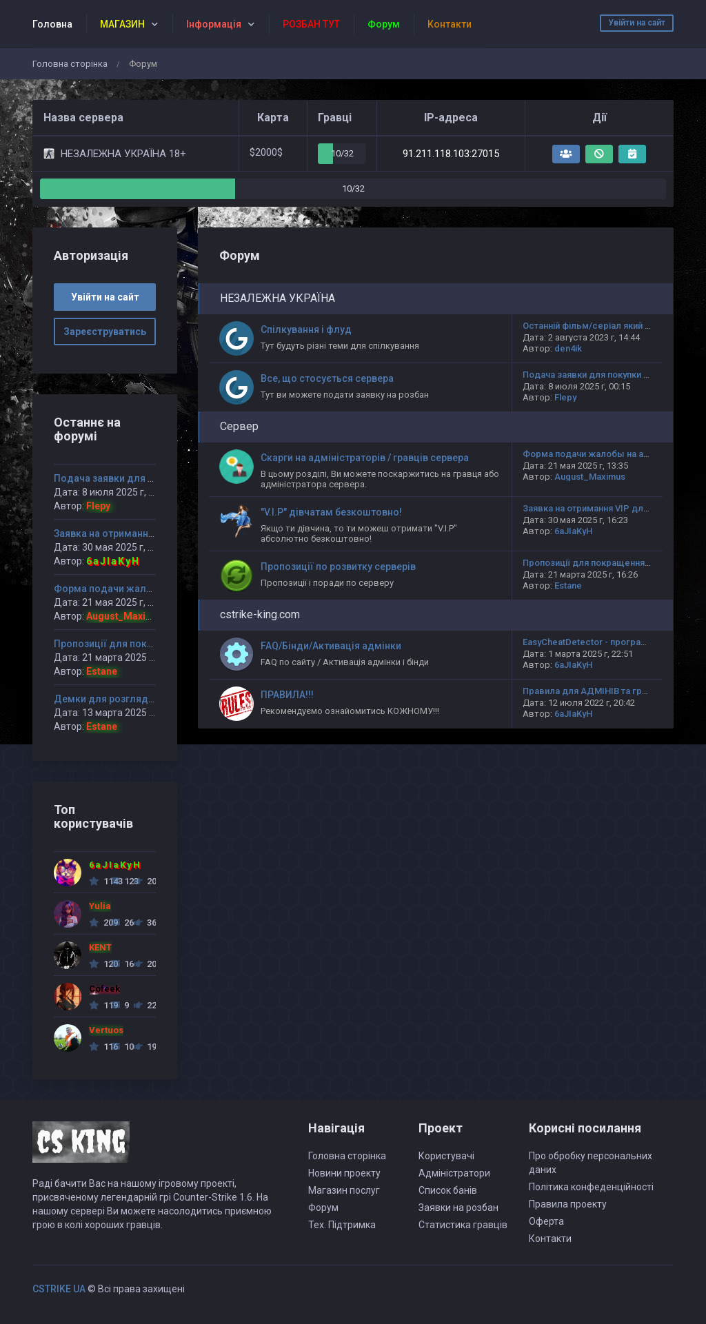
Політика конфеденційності (591, 1186)
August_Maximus (589, 476)
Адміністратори (454, 1173)
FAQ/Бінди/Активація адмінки (331, 645)
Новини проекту (344, 1173)
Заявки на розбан (458, 1207)
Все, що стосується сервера (327, 378)
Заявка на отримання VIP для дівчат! (601, 508)
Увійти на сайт (636, 23)
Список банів (447, 1190)
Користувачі (446, 1155)
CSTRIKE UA (58, 1288)
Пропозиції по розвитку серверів (338, 566)
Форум (323, 1207)
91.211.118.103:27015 (451, 153)
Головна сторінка (70, 64)
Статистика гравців (462, 1224)
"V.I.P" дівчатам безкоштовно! (331, 512)
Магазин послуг (344, 1190)
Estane (568, 585)
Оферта (546, 1221)
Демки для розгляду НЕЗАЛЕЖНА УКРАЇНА (155, 698)
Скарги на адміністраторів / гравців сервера (365, 457)
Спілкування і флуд (306, 329)
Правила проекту (568, 1204)
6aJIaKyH (573, 531)
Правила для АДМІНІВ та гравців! (595, 691)
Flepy (565, 397)
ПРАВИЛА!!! (287, 694)
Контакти (550, 1238)
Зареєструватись (104, 331)
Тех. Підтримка (342, 1224)
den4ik (568, 348)
